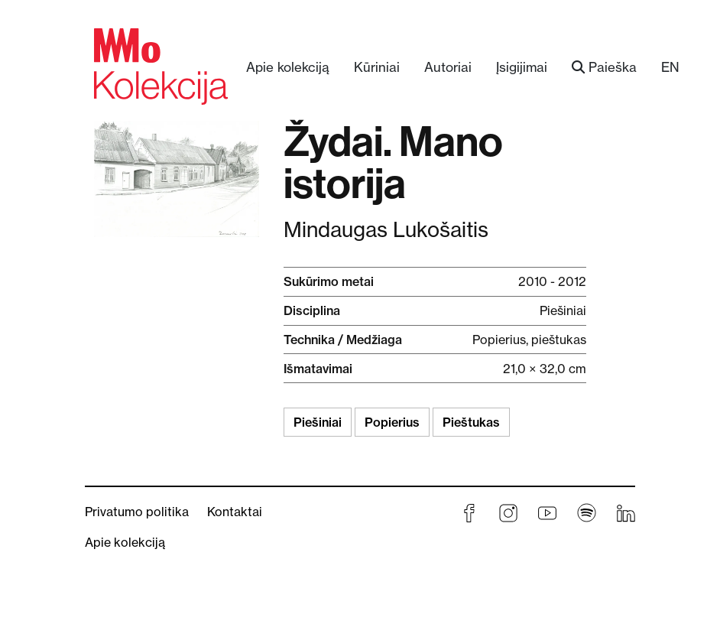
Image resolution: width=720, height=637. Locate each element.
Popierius (392, 422)
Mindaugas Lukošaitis (386, 229)
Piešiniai (318, 422)
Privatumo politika (137, 511)
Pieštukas (471, 422)
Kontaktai (234, 511)
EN (670, 67)
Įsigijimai (521, 67)
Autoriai (448, 67)
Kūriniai (377, 67)
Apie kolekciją (287, 67)
